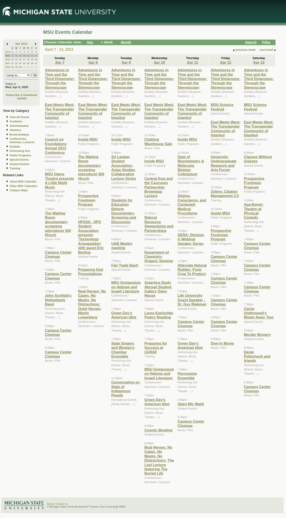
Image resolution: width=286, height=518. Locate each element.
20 (36, 59)
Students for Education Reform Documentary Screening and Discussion (123, 211)
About (50, 504)
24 (24, 63)
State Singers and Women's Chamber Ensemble (123, 349)
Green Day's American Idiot (123, 315)
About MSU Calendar (23, 181)
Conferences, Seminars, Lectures (22, 140)
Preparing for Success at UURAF (155, 347)
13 (36, 55)
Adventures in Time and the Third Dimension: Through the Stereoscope (60, 78)
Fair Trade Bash (124, 265)
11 (28, 55)
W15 (7, 55)
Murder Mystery (257, 335)
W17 (7, 63)
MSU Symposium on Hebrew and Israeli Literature (126, 286)
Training (15, 168)
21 (12, 63)
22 (16, 63)
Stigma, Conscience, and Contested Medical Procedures (192, 204)
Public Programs (20, 155)
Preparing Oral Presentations (90, 271)
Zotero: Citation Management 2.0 (225, 193)
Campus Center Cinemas (58, 254)
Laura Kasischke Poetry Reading (158, 315)
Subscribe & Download (21, 95)
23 (20, 63)
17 (24, 59)
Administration (19, 125)
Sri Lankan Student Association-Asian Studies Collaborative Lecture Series (123, 167)
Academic (16, 121)
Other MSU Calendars (24, 186)
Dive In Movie (222, 343)
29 (16, 67)
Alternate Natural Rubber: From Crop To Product (192, 269)
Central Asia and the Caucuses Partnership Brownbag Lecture (158, 187)
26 (32, 63)
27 (36, 63)
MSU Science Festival (222, 107)
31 (12, 52)
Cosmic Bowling (158, 430)
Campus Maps (19, 190)
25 (28, 63)
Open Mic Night (191, 404)
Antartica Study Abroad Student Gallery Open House (157, 288)
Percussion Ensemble (187, 376)
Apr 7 (59, 62)
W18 (7, 67)
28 (12, 67)
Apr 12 (225, 62)
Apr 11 (192, 62)
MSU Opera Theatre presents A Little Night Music (59, 180)
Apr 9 (126, 62)
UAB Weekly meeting (121, 246)
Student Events (19, 164)
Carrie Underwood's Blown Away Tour (259, 313)
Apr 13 (258, 62)
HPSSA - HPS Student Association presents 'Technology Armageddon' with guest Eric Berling (91, 237)
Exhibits (15, 146)
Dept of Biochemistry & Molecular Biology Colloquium (191, 165)
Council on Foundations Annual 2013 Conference (56, 145)
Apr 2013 (21, 43)
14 (12, 59)
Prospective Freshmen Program (88, 200)
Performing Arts (20, 151)
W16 (7, 59)
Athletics (15, 130)
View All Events (19, 117)
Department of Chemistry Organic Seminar (158, 256)
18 (28, 59)
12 (32, 55)
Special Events (19, 159)
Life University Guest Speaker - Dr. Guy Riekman (192, 299)
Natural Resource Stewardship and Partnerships (158, 223)
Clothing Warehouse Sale (158, 141)
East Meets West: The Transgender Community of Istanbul (60, 111)
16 (20, 59)
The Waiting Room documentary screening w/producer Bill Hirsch (58, 224)
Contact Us (62, 504)
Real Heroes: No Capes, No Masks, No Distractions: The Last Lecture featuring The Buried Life (159, 460)
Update (22, 98)
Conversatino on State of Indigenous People (125, 388)
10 (24, 55)
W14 (7, 52)
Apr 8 (93, 62)
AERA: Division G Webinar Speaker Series (191, 239)
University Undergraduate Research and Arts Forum (223, 163)
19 (32, 59)
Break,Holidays (19, 134)
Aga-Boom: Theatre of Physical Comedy (253, 210)
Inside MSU (87, 139)
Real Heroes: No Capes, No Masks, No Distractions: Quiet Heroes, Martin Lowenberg (92, 304)
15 (16, 59)
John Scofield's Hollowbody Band (58, 299)
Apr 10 (159, 62)
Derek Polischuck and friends (257, 356)
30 (20, 67)
